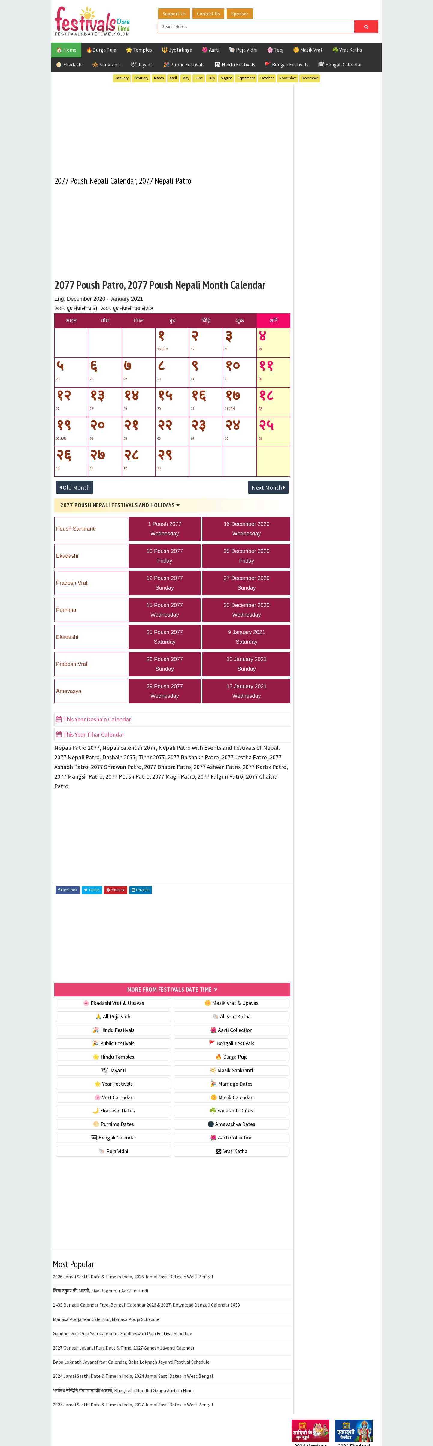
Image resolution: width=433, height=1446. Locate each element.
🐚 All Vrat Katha (223, 1015)
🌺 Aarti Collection (223, 1028)
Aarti (341, 595)
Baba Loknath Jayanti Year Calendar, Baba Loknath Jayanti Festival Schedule (131, 1361)
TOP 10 (359, 648)
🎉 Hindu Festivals (110, 1028)
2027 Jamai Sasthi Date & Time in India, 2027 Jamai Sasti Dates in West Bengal (133, 1403)
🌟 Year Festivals (110, 1082)
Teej (297, 658)
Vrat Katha (348, 658)
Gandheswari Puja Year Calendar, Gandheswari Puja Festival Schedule (122, 1332)
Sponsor (241, 13)
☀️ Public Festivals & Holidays (324, 412)
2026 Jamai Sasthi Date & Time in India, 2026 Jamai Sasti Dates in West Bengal (133, 1275)
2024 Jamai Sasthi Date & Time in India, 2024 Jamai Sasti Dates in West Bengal (133, 1375)
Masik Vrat (338, 627)
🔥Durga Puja (101, 49)
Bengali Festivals (312, 606)
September (246, 77)
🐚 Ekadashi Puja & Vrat (317, 361)
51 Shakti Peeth (309, 595)
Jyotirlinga (305, 627)
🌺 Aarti (210, 49)
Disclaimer (300, 813)
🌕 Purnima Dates (110, 1122)
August (226, 77)
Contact (298, 803)
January (122, 77)
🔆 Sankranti (106, 64)
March (159, 77)
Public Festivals (310, 637)
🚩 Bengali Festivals (286, 64)
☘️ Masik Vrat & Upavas (317, 374)
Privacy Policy (304, 823)
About (295, 793)
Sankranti (303, 648)
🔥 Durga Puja (223, 1055)
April (173, 77)
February (141, 77)
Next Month (257, 486)
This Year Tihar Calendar (90, 733)
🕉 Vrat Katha (223, 1149)
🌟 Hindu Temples (110, 1055)
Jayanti (344, 616)
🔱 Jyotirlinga (177, 49)
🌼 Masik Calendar (223, 1096)
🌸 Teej (275, 49)
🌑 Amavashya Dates (223, 1122)
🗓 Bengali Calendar (340, 64)
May (186, 77)
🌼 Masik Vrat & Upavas (223, 1001)
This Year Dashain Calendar (93, 718)
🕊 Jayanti (141, 64)
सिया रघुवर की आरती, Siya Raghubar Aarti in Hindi (100, 1289)
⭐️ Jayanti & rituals (312, 387)
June (199, 77)
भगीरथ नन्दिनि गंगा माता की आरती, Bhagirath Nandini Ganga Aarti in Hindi (123, 1389)
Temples (318, 658)
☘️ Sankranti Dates (223, 1109)
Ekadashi (350, 606)
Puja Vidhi (348, 637)
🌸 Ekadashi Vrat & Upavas (110, 1001)
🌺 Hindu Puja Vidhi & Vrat (320, 399)
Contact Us (210, 13)
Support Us (176, 13)
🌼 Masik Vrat (307, 49)
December (310, 77)
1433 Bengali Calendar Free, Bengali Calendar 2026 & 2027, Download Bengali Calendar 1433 (146, 1304)
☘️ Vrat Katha (347, 49)
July (211, 77)
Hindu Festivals (310, 616)
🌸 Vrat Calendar (111, 1096)
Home (295, 783)
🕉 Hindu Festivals (234, 64)
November (287, 77)
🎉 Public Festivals (183, 64)
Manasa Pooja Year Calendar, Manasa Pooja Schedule (106, 1318)
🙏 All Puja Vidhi (110, 1015)
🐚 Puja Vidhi (243, 49)
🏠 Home (66, 49)
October (267, 77)
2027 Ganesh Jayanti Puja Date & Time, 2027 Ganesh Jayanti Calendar (124, 1347)
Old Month (74, 486)
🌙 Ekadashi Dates (110, 1109)
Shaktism (333, 648)
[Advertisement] (166, 126)
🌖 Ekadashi (69, 64)
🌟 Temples (139, 49)
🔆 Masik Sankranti (223, 1069)
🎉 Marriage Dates (223, 1082)
